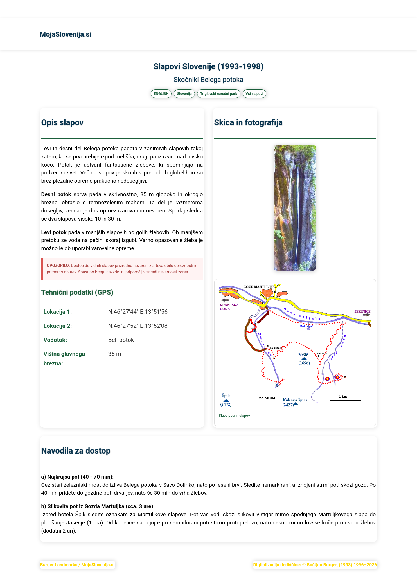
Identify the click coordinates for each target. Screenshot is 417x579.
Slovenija (184, 93)
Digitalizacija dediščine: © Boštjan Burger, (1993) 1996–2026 (315, 564)
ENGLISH (161, 93)
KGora (45, 9)
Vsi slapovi (254, 93)
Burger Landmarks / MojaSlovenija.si (77, 564)
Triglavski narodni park (218, 93)
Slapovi (26, 9)
